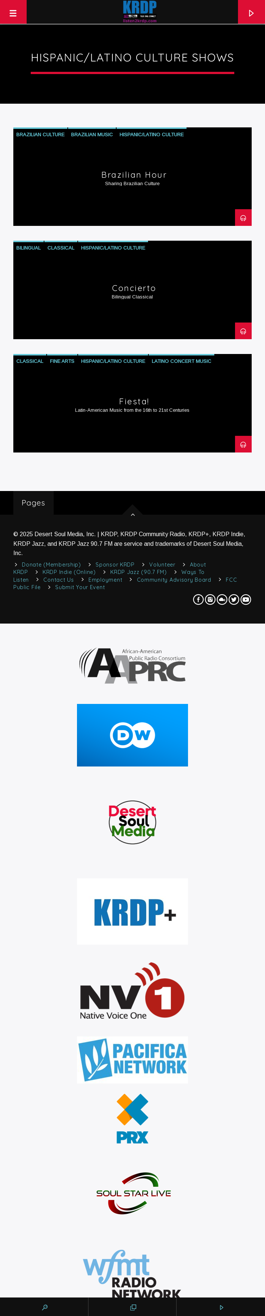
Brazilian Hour (134, 175)
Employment (105, 580)
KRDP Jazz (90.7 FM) (138, 572)
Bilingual (28, 248)
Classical (60, 248)
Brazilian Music (92, 134)
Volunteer (162, 564)
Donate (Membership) (51, 564)
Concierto (134, 288)
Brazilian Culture (40, 134)
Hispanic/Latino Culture (152, 134)
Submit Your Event (80, 587)
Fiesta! (134, 401)
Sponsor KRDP (115, 564)
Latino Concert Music (181, 361)
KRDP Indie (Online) (69, 572)
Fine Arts (62, 361)
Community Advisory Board (174, 580)
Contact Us (58, 580)
